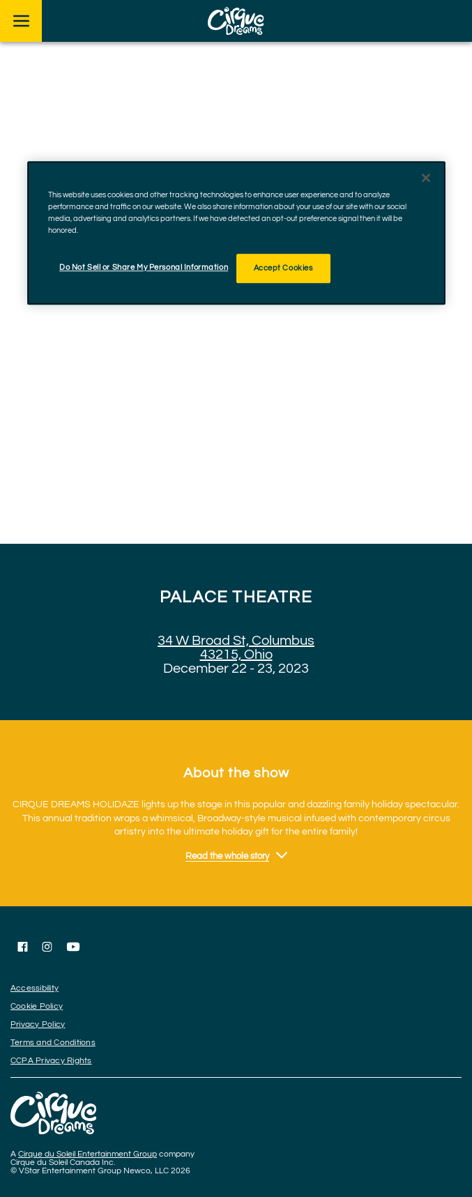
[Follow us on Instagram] (47, 947)
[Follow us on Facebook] (22, 947)
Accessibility (34, 988)
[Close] (426, 177)
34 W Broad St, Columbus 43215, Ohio (236, 648)
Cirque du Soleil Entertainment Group (87, 1154)
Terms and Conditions (53, 1042)
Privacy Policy (37, 1024)
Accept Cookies (283, 268)
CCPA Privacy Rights (51, 1060)
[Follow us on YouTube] (73, 947)
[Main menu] (21, 21)
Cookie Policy (36, 1006)
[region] (236, 233)
